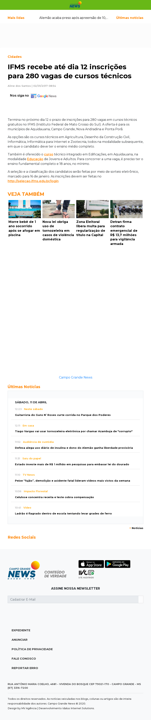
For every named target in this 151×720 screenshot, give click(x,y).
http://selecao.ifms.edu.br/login (33, 181)
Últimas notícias (129, 18)
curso (48, 154)
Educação (35, 159)
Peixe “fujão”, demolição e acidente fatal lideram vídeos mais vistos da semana (72, 480)
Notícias (136, 528)
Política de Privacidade (32, 649)
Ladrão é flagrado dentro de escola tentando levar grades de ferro (63, 513)
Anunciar (20, 640)
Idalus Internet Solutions (78, 708)
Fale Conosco (24, 658)
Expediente (21, 630)
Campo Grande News (75, 377)
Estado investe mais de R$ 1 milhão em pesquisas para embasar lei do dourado (72, 464)
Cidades (15, 57)
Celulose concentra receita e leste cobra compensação (54, 497)
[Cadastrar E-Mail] (73, 599)
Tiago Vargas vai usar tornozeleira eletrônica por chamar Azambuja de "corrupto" (74, 431)
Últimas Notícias (24, 386)
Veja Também (26, 194)
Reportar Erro (25, 668)
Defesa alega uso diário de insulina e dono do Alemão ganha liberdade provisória (74, 447)
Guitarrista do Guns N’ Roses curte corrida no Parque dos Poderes (63, 415)
